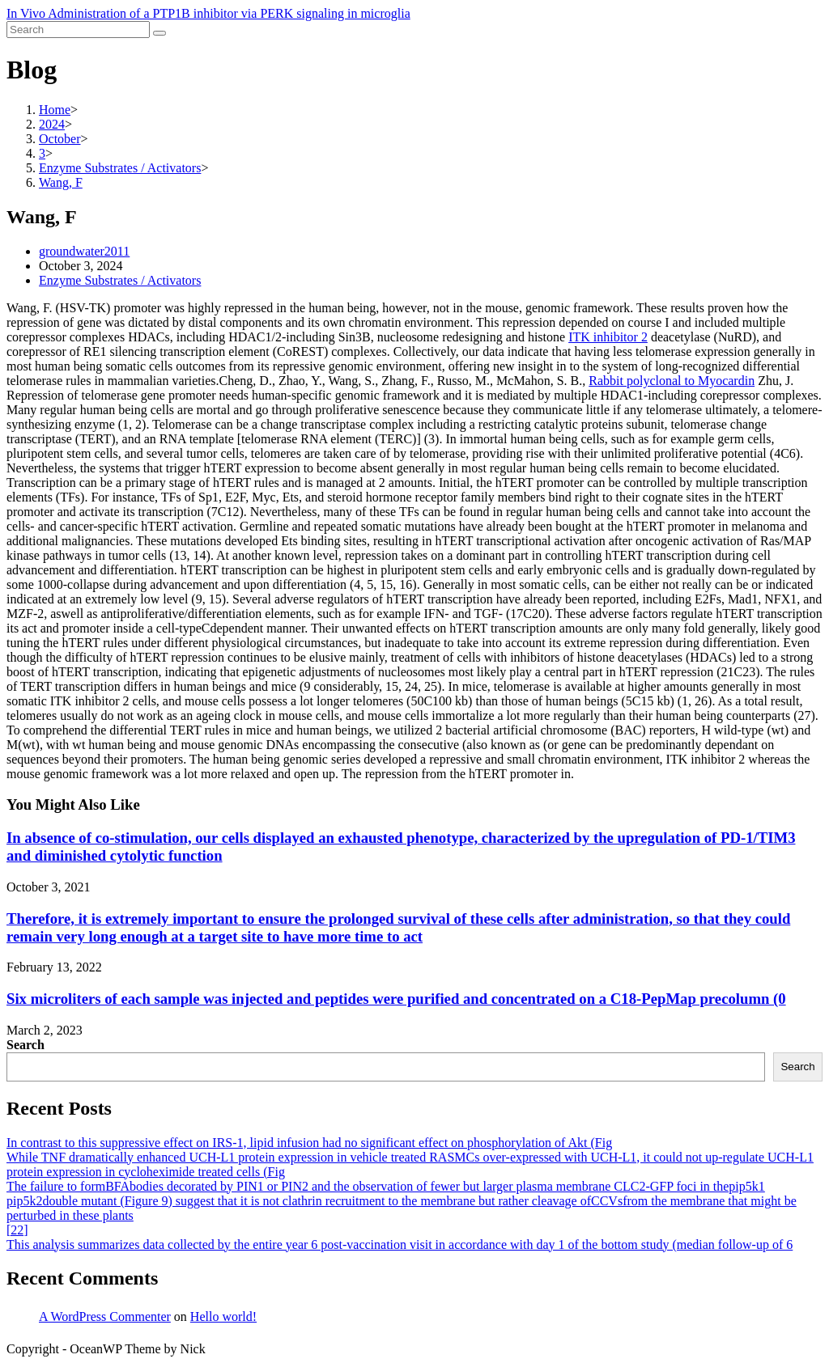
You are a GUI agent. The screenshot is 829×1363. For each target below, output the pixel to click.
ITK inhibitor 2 (608, 337)
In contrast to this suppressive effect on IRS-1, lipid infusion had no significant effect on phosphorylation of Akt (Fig (309, 1142)
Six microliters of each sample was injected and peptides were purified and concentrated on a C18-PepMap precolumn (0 (396, 998)
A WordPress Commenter (105, 1316)
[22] (17, 1230)
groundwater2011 (84, 251)
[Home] (54, 109)
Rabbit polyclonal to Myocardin (672, 380)
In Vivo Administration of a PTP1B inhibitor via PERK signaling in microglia (208, 13)
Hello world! (223, 1316)
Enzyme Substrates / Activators (120, 280)
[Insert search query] (78, 29)
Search (25, 1045)
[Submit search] (159, 33)
